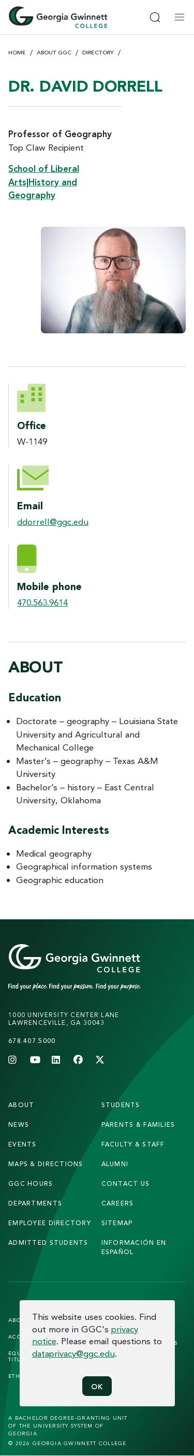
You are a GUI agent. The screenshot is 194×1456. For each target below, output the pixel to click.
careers (117, 1203)
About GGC (54, 52)
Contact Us (125, 1183)
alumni (115, 1164)
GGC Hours (30, 1183)
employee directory (49, 1223)
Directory (98, 52)
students (120, 1105)
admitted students (48, 1242)
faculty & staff (133, 1144)
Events (22, 1144)
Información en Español (134, 1247)
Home (17, 52)
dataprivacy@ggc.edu (73, 1353)
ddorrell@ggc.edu (52, 521)
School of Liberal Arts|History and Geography (43, 181)
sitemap (117, 1223)
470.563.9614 (42, 602)
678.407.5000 (31, 1041)
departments (35, 1203)
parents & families (138, 1124)
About (21, 1105)
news (18, 1124)
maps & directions (45, 1164)
